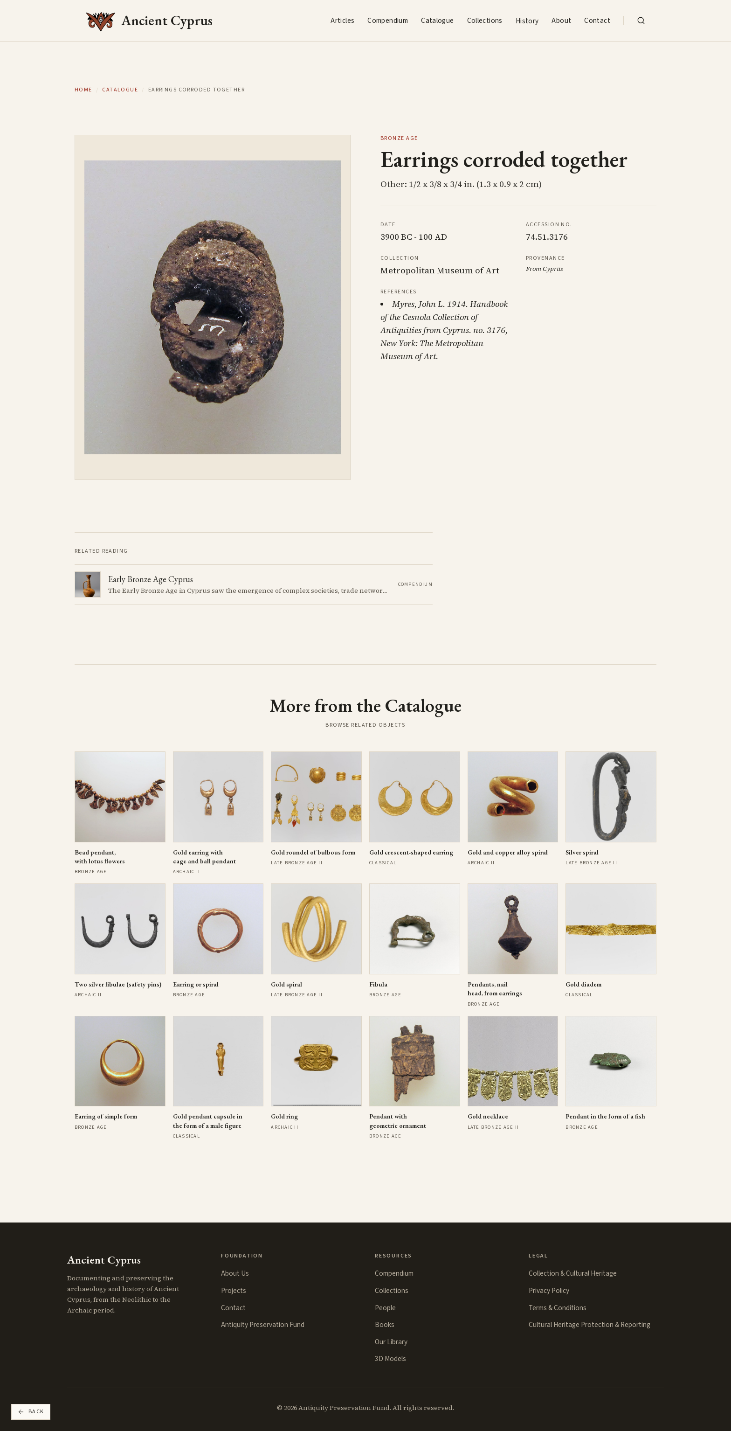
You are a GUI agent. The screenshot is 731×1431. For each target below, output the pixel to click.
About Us (235, 1273)
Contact (597, 20)
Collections (485, 20)
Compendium (387, 20)
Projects (233, 1290)
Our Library (391, 1342)
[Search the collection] (641, 20)
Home (83, 90)
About (561, 20)
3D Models (390, 1359)
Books (384, 1325)
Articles (342, 20)
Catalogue (437, 20)
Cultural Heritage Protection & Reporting (589, 1325)
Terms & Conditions (557, 1308)
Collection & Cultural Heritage (573, 1273)
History (527, 21)
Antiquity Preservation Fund (262, 1325)
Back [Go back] (30, 1412)
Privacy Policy (549, 1290)
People (385, 1308)
